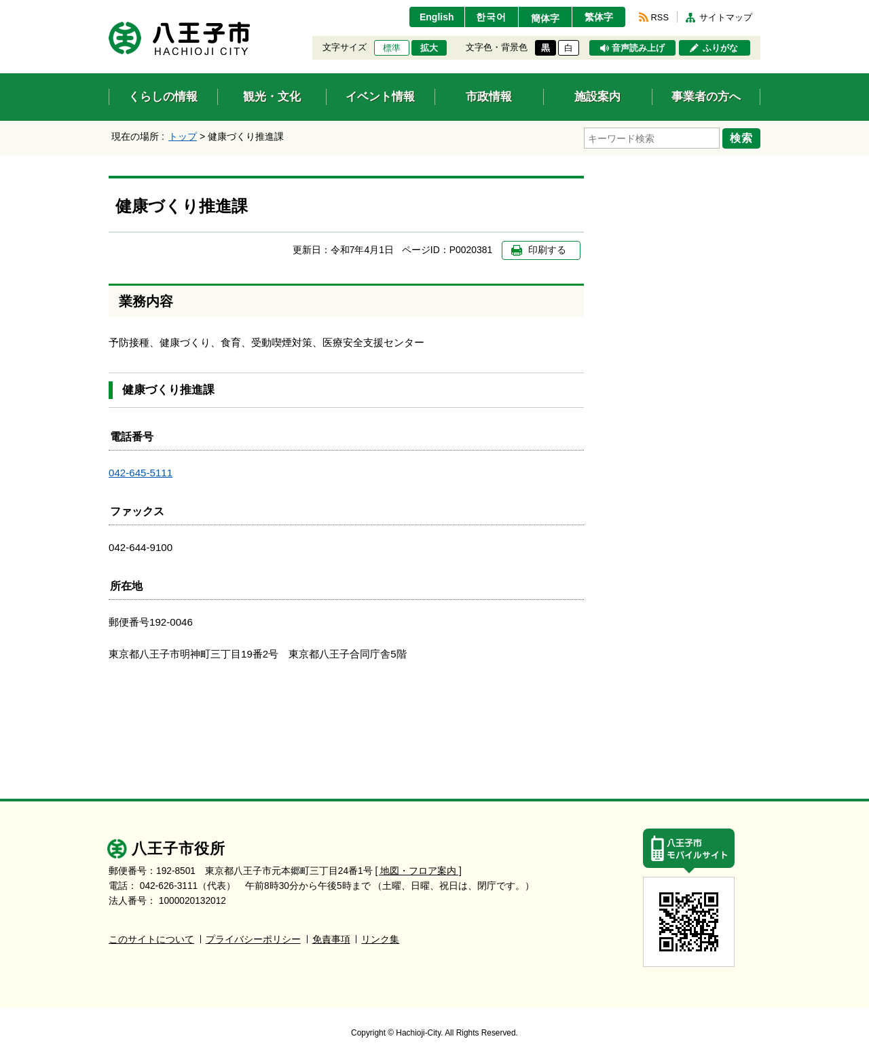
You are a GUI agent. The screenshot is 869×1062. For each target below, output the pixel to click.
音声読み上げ (638, 48)
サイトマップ (725, 17)
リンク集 (380, 939)
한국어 (491, 17)
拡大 (429, 48)
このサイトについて (151, 939)
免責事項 (331, 939)
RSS (660, 17)
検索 (741, 138)
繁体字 (599, 17)
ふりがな (720, 48)
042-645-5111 (140, 472)
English (437, 17)
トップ (182, 136)
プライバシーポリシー (253, 939)
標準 (392, 48)
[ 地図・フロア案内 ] (418, 871)
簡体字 (545, 18)
